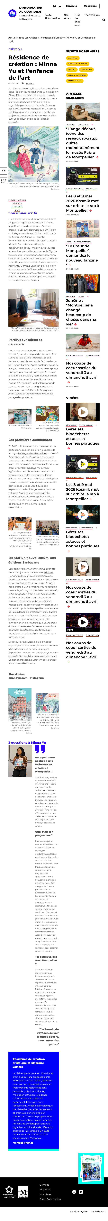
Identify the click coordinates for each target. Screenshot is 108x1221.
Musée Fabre (83, 124)
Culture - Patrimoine (17, 200)
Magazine (45, 1189)
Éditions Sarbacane (19, 659)
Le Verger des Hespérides (32, 453)
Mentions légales (78, 1211)
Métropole (17, 203)
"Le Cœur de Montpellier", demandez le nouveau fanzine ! (82, 255)
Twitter (3, 180)
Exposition (70, 124)
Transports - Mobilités (77, 63)
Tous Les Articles (28, 37)
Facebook (3, 171)
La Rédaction (98, 1211)
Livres (68, 242)
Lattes (17, 210)
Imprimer (30, 84)
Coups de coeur (92, 356)
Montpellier (17, 207)
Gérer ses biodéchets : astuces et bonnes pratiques (82, 436)
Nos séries (45, 1194)
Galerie (81, 296)
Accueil (12, 37)
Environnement (74, 81)
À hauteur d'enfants (74, 356)
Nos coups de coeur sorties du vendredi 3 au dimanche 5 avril (81, 370)
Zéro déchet (71, 425)
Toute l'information (50, 1199)
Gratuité (72, 69)
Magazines (90, 6)
